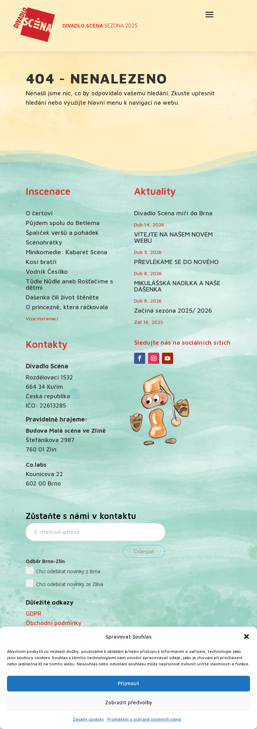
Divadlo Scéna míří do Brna (173, 213)
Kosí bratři (41, 261)
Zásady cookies (88, 719)
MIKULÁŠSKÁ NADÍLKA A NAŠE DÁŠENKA (177, 286)
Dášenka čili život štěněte (62, 297)
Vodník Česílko (47, 271)
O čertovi (39, 213)
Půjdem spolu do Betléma (63, 222)
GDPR (33, 613)
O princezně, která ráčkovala (67, 307)
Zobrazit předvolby (128, 702)
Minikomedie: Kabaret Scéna (66, 252)
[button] (246, 636)
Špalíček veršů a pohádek (62, 232)
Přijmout (128, 683)
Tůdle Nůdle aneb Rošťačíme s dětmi (69, 284)
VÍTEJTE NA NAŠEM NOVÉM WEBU (173, 237)
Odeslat (144, 551)
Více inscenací (42, 318)
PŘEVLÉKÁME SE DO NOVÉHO (176, 261)
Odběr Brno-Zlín (45, 561)
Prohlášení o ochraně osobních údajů (144, 719)
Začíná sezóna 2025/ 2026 (173, 310)
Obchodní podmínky (54, 622)
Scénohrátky (44, 242)
